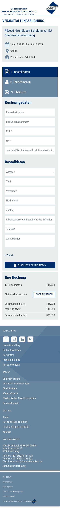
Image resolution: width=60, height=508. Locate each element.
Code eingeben (44, 294)
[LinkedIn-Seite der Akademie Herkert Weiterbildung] (23, 339)
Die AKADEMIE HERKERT (15, 422)
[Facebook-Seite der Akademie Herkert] (6, 339)
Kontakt (7, 431)
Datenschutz (7, 482)
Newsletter (8, 355)
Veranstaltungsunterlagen (16, 383)
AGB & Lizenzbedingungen (12, 491)
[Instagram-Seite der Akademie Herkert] (15, 339)
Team (5, 417)
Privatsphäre (7, 486)
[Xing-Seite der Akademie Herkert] (30, 339)
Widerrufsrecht (10, 393)
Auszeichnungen (11, 364)
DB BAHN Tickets (11, 378)
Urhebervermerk (8, 496)
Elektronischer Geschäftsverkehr (19, 398)
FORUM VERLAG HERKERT (16, 427)
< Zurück (9, 255)
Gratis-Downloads (12, 350)
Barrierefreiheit (11, 403)
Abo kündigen (10, 388)
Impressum (7, 477)
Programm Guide (11, 359)
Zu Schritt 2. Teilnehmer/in (30, 265)
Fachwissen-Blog (11, 345)
